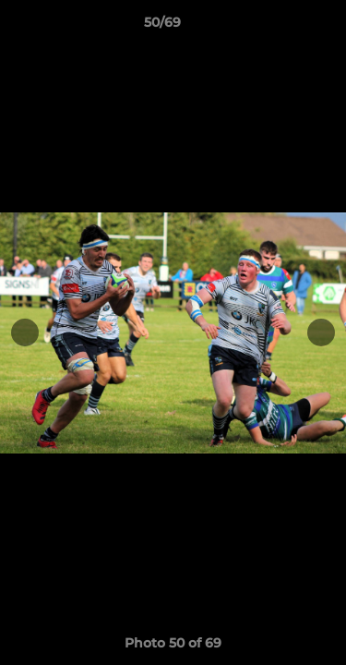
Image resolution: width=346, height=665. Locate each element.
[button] (279, 26)
